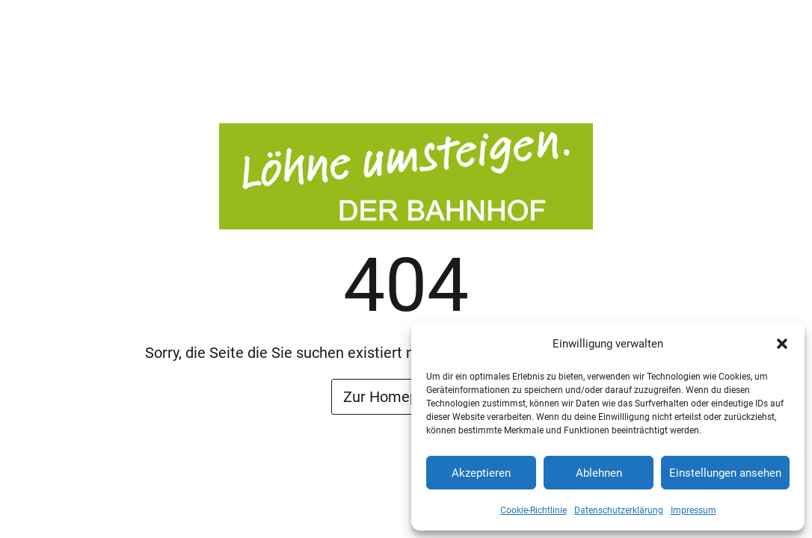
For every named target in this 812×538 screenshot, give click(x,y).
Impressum (693, 510)
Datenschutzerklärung (618, 510)
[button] (782, 343)
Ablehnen (599, 473)
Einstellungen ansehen (725, 473)
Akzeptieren (481, 473)
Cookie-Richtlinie (533, 510)
